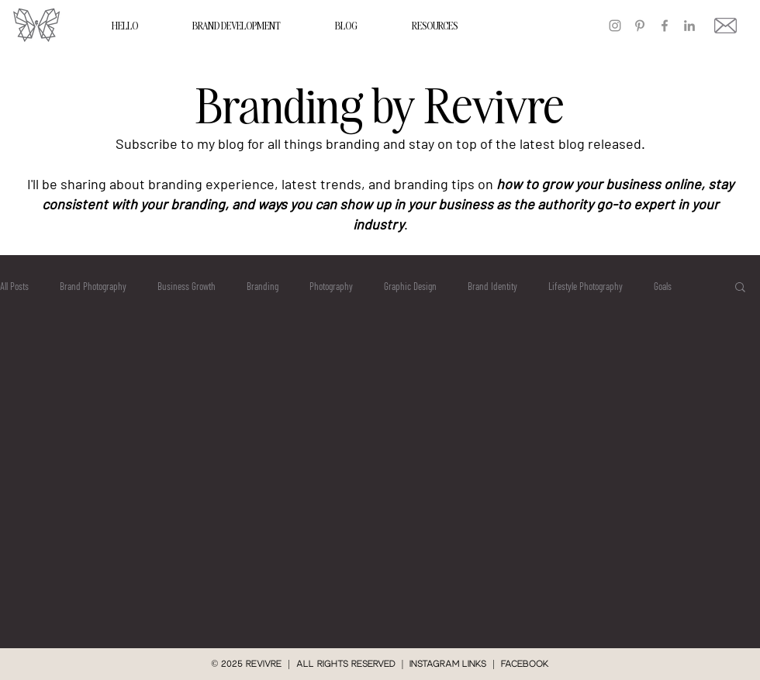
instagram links (447, 664)
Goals (663, 286)
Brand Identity (492, 286)
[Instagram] (615, 25)
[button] (740, 288)
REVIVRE (267, 664)
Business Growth (186, 286)
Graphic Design (410, 286)
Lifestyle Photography (585, 286)
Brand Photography (93, 286)
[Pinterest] (640, 25)
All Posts (14, 286)
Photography (331, 286)
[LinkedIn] (689, 25)
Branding (262, 286)
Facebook (525, 664)
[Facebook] (664, 25)
